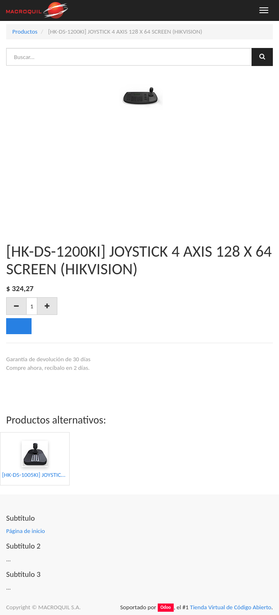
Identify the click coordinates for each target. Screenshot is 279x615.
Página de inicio (25, 531)
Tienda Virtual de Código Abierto (230, 607)
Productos (24, 31)
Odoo (165, 607)
